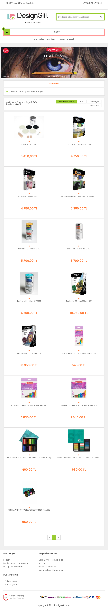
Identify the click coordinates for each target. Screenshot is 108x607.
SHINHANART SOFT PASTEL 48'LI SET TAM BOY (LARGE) (29, 510)
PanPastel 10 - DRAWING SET (79, 249)
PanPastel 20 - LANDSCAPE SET (79, 301)
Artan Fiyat (94, 105)
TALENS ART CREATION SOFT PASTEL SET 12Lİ (78, 353)
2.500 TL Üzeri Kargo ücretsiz (19, 3)
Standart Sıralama (66, 102)
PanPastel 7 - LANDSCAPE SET (79, 144)
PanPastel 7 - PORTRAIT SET (29, 196)
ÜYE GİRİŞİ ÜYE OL (93, 3)
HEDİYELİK (52, 39)
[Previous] (49, 537)
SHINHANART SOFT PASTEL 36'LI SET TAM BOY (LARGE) (79, 458)
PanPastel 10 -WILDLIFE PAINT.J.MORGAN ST (78, 196)
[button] (54, 83)
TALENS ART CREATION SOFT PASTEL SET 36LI (79, 405)
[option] (54, 62)
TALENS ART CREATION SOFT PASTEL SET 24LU (29, 405)
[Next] (58, 537)
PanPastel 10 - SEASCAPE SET (29, 301)
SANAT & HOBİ (67, 39)
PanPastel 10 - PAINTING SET (29, 249)
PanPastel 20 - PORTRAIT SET (29, 353)
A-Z (81, 102)
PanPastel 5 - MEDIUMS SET (29, 144)
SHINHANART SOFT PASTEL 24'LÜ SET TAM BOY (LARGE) (29, 458)
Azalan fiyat (94, 102)
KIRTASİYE (39, 39)
